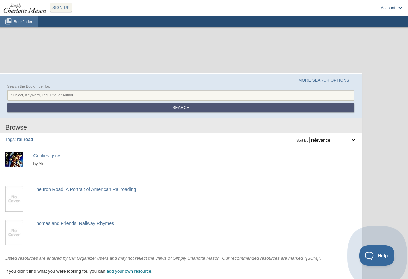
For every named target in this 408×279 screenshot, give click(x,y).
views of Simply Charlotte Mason (188, 258)
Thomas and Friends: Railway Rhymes (73, 223)
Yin (41, 164)
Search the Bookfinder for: (28, 86)
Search (180, 107)
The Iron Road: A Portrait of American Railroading (84, 189)
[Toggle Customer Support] (377, 255)
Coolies (42, 155)
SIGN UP (61, 7)
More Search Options (323, 80)
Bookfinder (23, 21)
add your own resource (129, 271)
